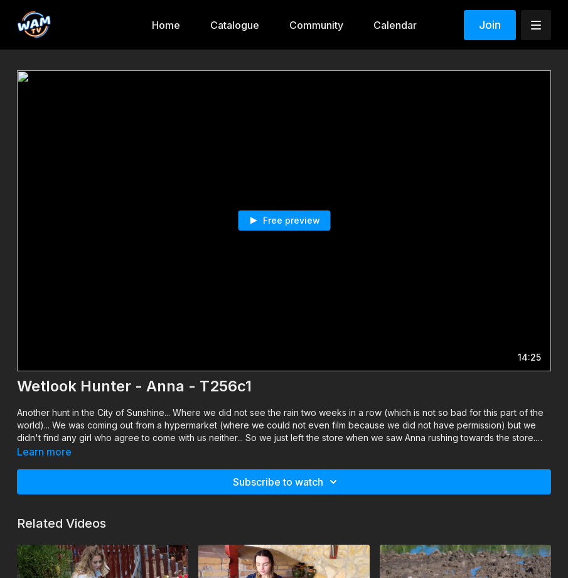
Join (490, 24)
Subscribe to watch (287, 481)
